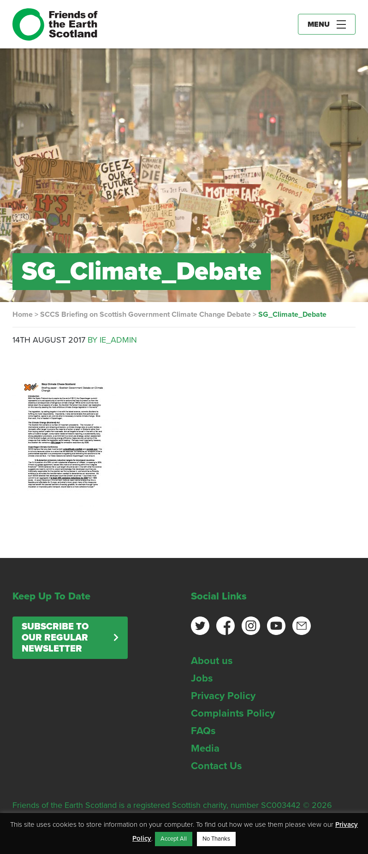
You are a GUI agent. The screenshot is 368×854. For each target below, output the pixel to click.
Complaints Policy (233, 713)
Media (205, 748)
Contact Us (216, 766)
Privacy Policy (223, 696)
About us (212, 661)
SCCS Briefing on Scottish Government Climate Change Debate (145, 314)
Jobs (202, 678)
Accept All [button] (173, 838)
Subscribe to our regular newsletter (55, 637)
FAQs (203, 731)
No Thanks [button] (216, 838)
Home (22, 314)
